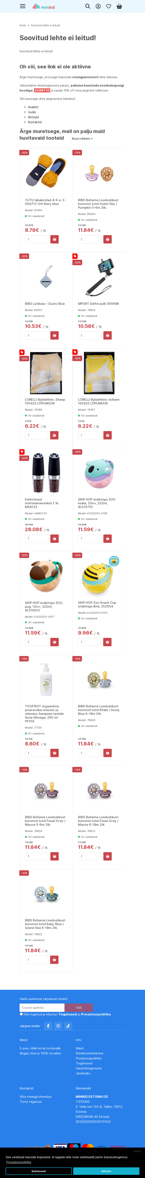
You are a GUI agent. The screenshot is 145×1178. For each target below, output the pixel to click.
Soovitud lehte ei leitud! (45, 25)
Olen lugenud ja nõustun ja (67, 1014)
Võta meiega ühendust (36, 1097)
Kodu (23, 25)
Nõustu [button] (106, 1171)
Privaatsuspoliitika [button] (18, 1162)
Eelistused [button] (39, 1171)
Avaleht (33, 107)
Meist (80, 1048)
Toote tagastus (31, 1102)
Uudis (32, 112)
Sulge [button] (137, 1151)
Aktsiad (33, 117)
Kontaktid (35, 122)
